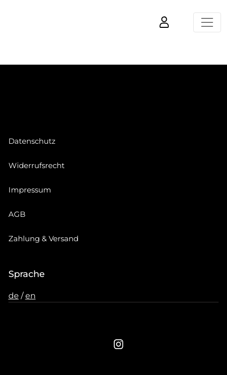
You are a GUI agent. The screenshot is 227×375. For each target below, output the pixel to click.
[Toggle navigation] (207, 22)
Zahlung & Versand (43, 238)
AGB (16, 214)
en (30, 295)
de (13, 295)
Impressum (29, 189)
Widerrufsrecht (36, 165)
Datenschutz (32, 141)
